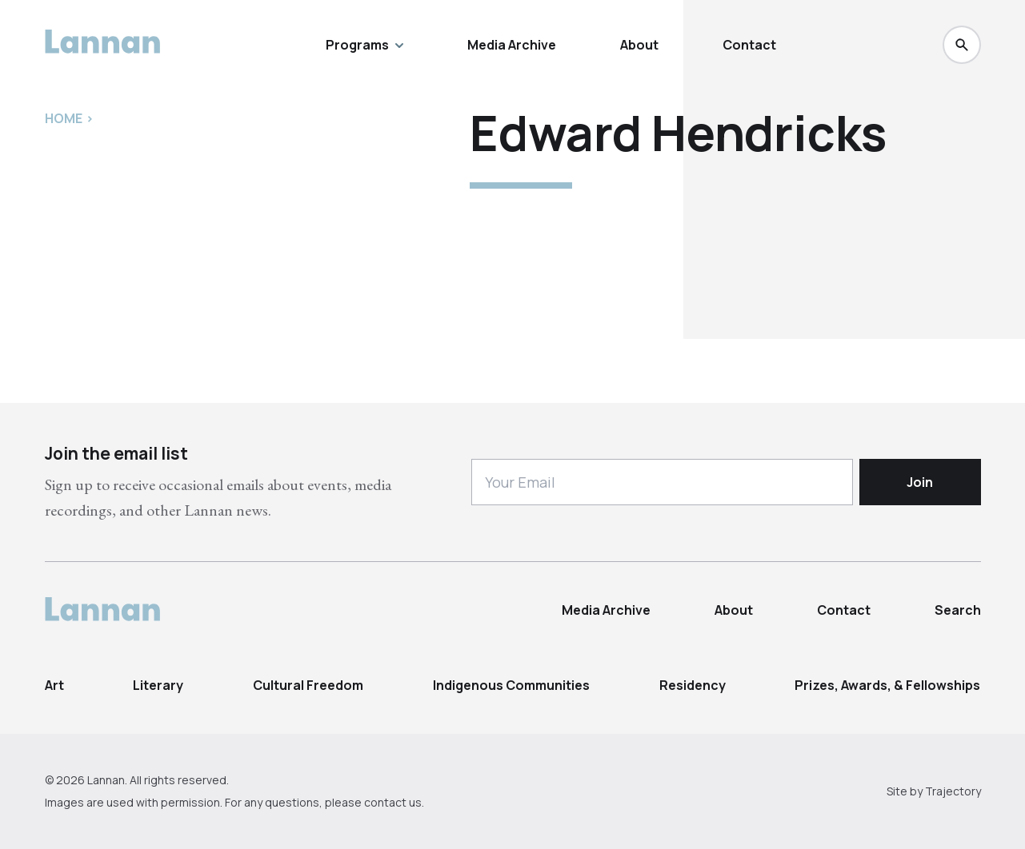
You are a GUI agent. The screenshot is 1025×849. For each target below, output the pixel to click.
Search (958, 610)
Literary (158, 685)
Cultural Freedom (308, 685)
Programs (364, 45)
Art (54, 685)
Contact (749, 45)
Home (63, 118)
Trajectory (953, 791)
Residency (692, 685)
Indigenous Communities (511, 685)
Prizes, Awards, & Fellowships (887, 685)
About (639, 45)
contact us (393, 802)
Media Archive (511, 45)
